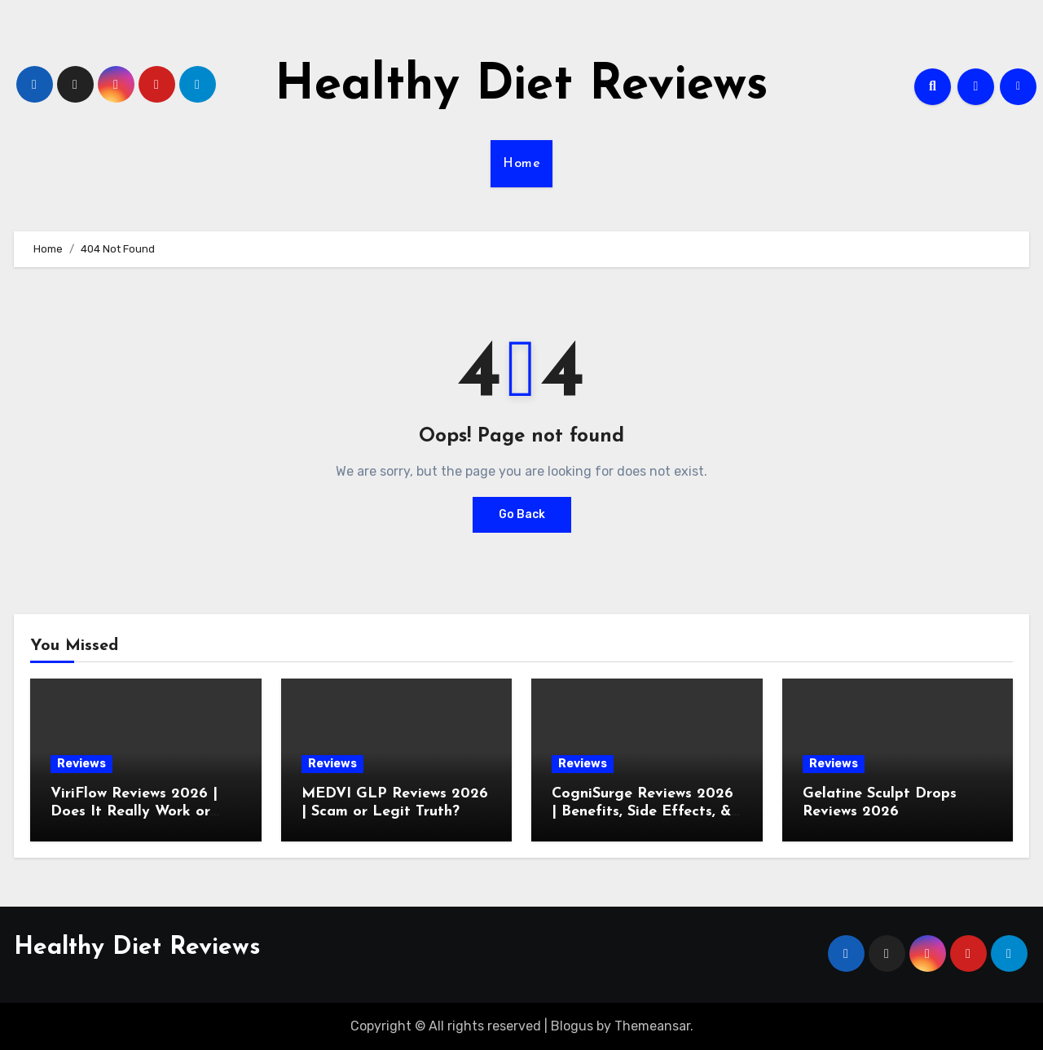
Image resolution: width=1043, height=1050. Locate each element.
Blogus (572, 1026)
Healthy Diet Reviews (521, 86)
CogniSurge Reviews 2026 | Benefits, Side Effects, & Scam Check (642, 811)
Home (521, 163)
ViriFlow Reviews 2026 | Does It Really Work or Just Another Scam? (134, 811)
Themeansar (652, 1026)
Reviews (81, 764)
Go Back (522, 514)
